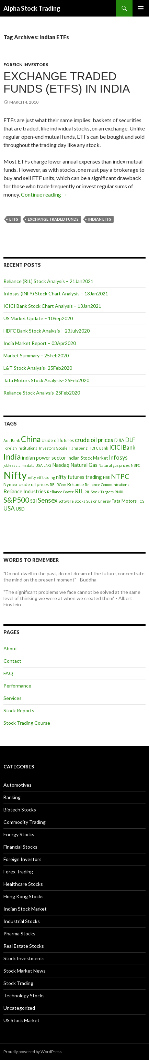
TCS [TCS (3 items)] (141, 501)
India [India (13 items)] (12, 456)
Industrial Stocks (21, 921)
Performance (17, 686)
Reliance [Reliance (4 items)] (75, 484)
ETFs (13, 219)
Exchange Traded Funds (53, 219)
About (10, 648)
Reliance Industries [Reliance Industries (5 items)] (24, 491)
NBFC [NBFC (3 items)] (135, 465)
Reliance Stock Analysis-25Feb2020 (41, 393)
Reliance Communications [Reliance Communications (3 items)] (107, 484)
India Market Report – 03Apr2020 (39, 343)
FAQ (8, 673)
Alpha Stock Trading (31, 8)
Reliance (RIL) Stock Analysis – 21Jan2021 (48, 281)
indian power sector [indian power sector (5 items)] (44, 457)
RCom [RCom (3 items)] (61, 484)
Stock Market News (24, 971)
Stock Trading (18, 983)
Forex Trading (18, 871)
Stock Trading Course (26, 723)
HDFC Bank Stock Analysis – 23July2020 (46, 331)
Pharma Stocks (19, 933)
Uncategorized (19, 1008)
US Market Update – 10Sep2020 (38, 318)
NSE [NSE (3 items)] (106, 477)
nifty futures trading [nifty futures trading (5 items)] (79, 477)
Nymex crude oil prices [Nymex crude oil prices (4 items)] (26, 484)
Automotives (17, 785)
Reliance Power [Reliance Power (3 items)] (60, 492)
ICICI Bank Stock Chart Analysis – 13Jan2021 (52, 306)
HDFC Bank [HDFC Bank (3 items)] (98, 448)
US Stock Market (21, 1020)
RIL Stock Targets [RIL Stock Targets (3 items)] (99, 492)
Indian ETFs (99, 219)
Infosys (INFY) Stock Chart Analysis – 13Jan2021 (55, 293)
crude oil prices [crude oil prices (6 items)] (94, 440)
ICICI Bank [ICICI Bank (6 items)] (122, 447)
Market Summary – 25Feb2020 (36, 355)
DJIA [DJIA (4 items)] (119, 440)
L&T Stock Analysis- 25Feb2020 (37, 368)
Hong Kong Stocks (23, 896)
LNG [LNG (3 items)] (47, 465)
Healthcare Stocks (23, 884)
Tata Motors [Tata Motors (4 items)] (124, 501)
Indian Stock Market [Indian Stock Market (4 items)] (87, 458)
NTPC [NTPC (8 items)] (120, 476)
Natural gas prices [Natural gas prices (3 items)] (114, 465)
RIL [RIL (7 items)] (79, 491)
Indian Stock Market (25, 909)
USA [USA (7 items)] (9, 508)
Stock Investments (24, 958)
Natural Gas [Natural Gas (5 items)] (84, 465)
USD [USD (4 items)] (20, 509)
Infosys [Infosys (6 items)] (118, 457)
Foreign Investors (25, 64)
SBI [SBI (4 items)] (33, 501)
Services (12, 698)
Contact (12, 661)
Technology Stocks (24, 995)
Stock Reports (18, 710)
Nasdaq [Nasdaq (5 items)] (60, 465)
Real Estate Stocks (23, 946)
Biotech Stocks (19, 809)
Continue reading (44, 194)
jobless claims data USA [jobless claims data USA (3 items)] (23, 465)
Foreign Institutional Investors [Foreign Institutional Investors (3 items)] (29, 448)
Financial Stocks (20, 847)
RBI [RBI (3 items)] (53, 484)
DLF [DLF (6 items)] (130, 440)
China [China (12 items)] (31, 439)
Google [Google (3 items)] (62, 448)
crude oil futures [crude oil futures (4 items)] (58, 440)
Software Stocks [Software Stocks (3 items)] (71, 501)
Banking (12, 797)
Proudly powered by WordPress (32, 1051)
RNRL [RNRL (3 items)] (119, 492)
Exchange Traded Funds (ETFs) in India (66, 82)
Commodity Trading (24, 822)
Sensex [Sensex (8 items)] (47, 500)
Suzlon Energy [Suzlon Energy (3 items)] (98, 501)
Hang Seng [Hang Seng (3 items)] (78, 448)
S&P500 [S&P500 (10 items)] (16, 499)
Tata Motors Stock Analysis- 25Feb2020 (46, 380)
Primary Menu (141, 8)
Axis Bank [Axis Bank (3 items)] (11, 440)
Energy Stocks (18, 834)
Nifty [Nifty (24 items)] (15, 475)
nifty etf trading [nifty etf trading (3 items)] (41, 477)
